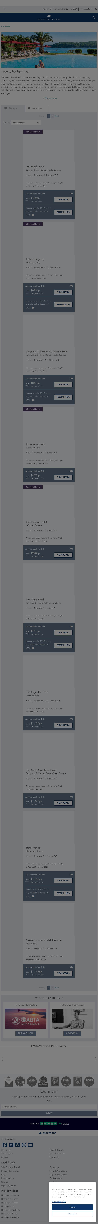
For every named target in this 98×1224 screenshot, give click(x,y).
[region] (72, 1202)
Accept (72, 1207)
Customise (72, 1214)
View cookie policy (59, 1202)
